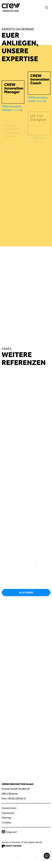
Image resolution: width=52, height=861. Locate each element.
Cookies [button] (6, 822)
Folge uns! (9, 832)
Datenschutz (9, 808)
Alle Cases (26, 592)
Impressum (8, 812)
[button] (47, 856)
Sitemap (6, 817)
